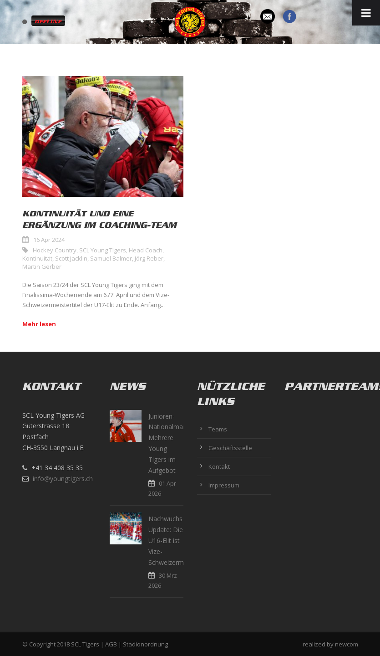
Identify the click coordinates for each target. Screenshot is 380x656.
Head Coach (145, 250)
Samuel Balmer (111, 258)
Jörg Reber (149, 258)
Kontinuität (37, 258)
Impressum (223, 485)
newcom (346, 644)
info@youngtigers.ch (63, 478)
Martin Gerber (41, 266)
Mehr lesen (39, 324)
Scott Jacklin (71, 258)
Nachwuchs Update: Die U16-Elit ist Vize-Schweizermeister (174, 540)
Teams (217, 429)
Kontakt (219, 466)
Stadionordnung (145, 644)
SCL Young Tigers (102, 250)
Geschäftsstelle (230, 448)
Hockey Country (54, 250)
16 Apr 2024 (49, 240)
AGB (111, 644)
